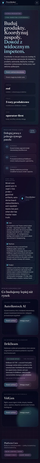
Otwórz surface (11, 321)
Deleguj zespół (24, 321)
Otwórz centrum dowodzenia (15, 72)
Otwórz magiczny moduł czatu (15, 77)
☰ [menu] (36, 2)
